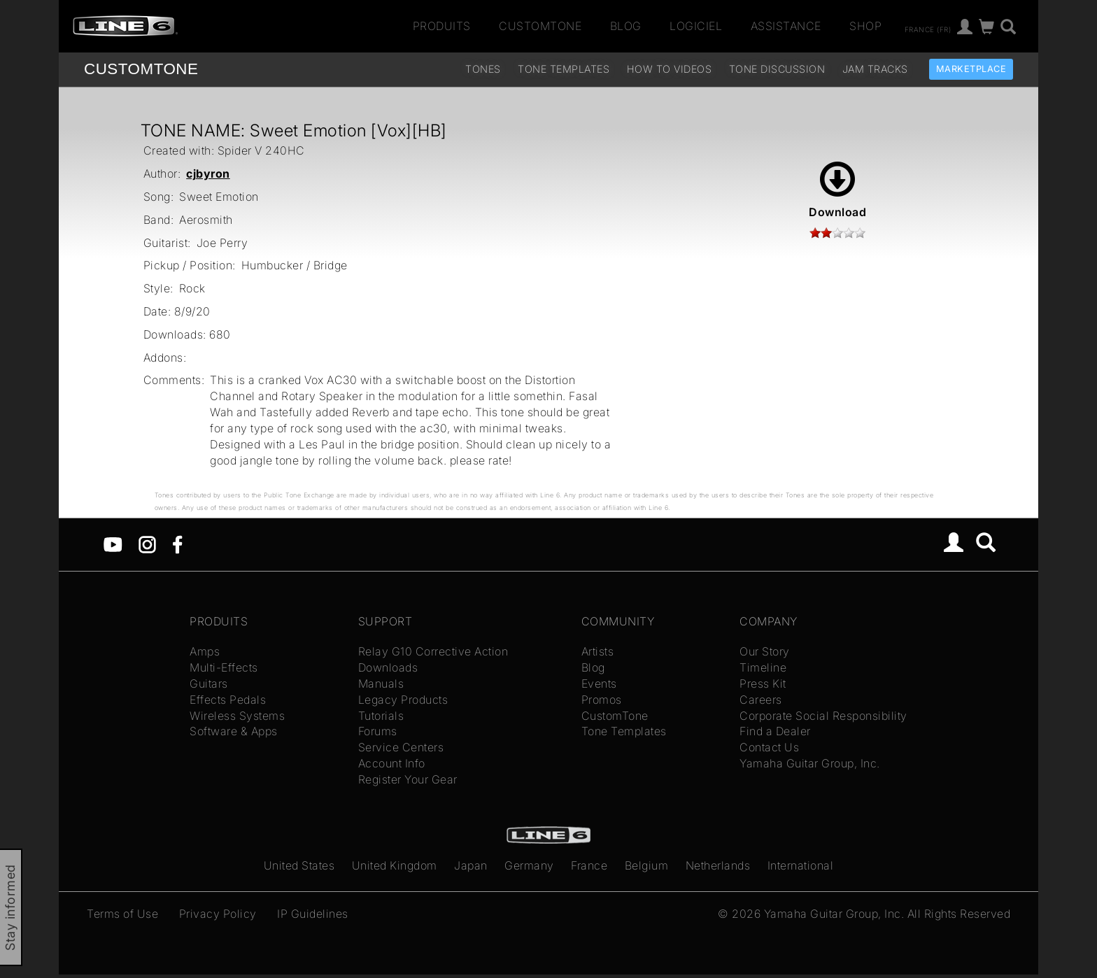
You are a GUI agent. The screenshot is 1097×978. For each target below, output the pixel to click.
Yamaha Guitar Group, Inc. (809, 763)
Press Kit (762, 683)
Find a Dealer (775, 731)
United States (299, 865)
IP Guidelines (312, 914)
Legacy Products (403, 700)
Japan (471, 865)
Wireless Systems (237, 716)
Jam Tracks (875, 69)
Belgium (647, 865)
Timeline (762, 667)
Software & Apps (234, 731)
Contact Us (769, 747)
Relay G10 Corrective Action (433, 651)
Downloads (388, 667)
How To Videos (669, 69)
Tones (483, 69)
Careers (760, 700)
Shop (865, 26)
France (589, 865)
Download (837, 190)
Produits (442, 26)
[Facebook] (177, 544)
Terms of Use (122, 914)
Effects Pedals (228, 700)
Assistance (786, 26)
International (800, 865)
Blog (626, 26)
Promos (601, 700)
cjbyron (208, 173)
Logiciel (696, 26)
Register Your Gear (408, 779)
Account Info (391, 763)
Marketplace (971, 69)
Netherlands (718, 865)
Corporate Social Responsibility (823, 716)
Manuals (381, 683)
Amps (205, 651)
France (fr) (928, 28)
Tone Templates (563, 69)
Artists (597, 651)
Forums (377, 731)
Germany (529, 865)
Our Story (764, 651)
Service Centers (401, 747)
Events (599, 683)
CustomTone (540, 26)
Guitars (209, 683)
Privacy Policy (218, 914)
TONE (141, 69)
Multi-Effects (224, 667)
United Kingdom (394, 865)
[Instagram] (147, 544)
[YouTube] (113, 544)
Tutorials (381, 716)
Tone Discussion (777, 69)
